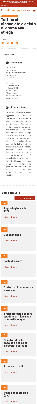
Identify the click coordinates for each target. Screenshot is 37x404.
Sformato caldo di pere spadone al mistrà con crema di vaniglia (18, 316)
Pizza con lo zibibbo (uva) (16, 394)
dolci (4, 203)
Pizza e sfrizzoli (13, 366)
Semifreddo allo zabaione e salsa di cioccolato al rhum (15, 342)
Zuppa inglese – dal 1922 (15, 210)
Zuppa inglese (12, 234)
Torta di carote (13, 261)
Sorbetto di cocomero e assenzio (18, 289)
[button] (34, 10)
